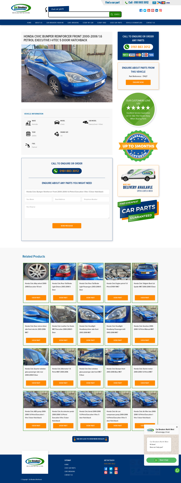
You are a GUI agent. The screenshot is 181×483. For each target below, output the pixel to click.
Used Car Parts (116, 23)
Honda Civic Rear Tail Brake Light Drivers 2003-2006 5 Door (62, 287)
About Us (38, 23)
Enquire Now (138, 82)
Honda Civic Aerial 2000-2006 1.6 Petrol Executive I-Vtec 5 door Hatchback (90, 415)
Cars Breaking (73, 23)
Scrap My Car (88, 23)
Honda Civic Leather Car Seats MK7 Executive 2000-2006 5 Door (63, 329)
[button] (90, 441)
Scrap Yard (101, 23)
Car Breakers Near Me (55, 23)
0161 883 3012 (141, 2)
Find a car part (112, 2)
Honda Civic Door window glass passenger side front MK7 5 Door (90, 372)
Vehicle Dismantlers (134, 23)
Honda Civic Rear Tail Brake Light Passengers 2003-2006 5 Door (90, 287)
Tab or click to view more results (90, 438)
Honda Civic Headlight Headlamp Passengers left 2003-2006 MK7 (116, 329)
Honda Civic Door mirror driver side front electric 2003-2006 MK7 (36, 329)
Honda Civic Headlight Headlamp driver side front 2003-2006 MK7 (88, 329)
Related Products (34, 256)
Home (29, 23)
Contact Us (150, 23)
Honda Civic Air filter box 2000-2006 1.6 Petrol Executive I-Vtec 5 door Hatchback (145, 415)
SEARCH (116, 14)
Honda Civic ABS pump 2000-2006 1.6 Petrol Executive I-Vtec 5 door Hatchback (35, 415)
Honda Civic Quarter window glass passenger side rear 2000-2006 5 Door (35, 372)
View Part (36, 298)
